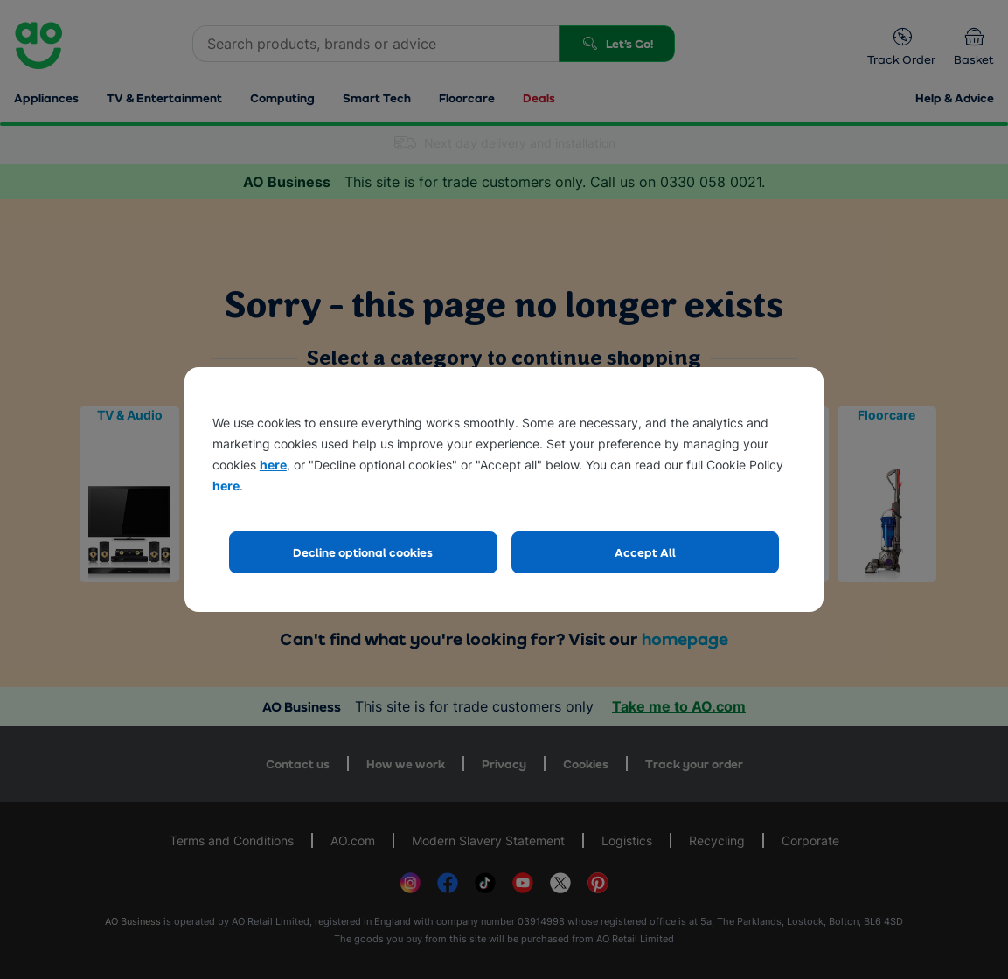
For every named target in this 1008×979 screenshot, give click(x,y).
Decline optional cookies (363, 552)
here (273, 464)
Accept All (645, 552)
